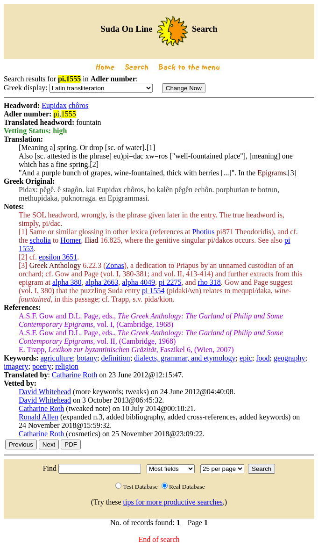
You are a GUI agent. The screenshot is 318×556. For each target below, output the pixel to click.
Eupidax (54, 105)
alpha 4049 (138, 282)
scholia (40, 240)
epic (246, 358)
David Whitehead (45, 392)
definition (115, 358)
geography (289, 358)
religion (66, 366)
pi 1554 (153, 291)
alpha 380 (67, 282)
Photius (203, 232)
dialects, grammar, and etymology (185, 358)
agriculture (57, 358)
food (262, 358)
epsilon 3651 (58, 257)
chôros (79, 105)
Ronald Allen (38, 417)
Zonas (115, 265)
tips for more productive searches (173, 502)
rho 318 (209, 282)
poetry (41, 366)
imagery (16, 366)
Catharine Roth (74, 375)
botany (87, 358)
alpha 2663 (102, 282)
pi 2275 (170, 282)
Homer (70, 240)
